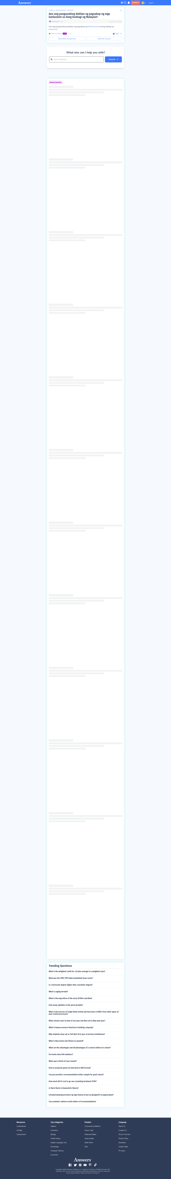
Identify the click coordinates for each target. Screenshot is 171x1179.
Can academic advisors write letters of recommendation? (72, 1101)
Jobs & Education (61, 10)
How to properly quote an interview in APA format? (70, 1068)
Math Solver (89, 1143)
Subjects (51, 10)
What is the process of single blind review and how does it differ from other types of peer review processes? (84, 1013)
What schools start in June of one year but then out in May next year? (77, 1021)
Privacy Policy (123, 1138)
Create (135, 3)
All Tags (19, 1130)
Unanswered (21, 1134)
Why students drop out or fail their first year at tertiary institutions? (77, 1034)
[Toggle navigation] (122, 2)
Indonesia (53, 29)
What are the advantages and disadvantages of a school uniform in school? (80, 1047)
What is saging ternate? (58, 991)
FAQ (86, 1147)
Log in (151, 3)
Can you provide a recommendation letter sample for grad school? (76, 1074)
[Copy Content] (116, 34)
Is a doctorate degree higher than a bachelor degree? (71, 985)
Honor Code (89, 1130)
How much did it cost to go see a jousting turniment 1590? (73, 1081)
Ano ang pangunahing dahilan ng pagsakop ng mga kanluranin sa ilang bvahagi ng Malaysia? (79, 15)
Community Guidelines (92, 1126)
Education (71, 10)
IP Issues (122, 1151)
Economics (54, 1155)
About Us (122, 1126)
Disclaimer (122, 1143)
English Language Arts (59, 1143)
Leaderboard (21, 1126)
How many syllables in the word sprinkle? (66, 1005)
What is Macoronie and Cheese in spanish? (66, 1041)
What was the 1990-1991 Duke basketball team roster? (71, 978)
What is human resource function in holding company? (71, 1027)
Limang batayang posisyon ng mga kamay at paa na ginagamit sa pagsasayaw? (81, 1095)
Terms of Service (124, 1134)
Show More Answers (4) (66, 39)
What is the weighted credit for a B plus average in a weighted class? (77, 971)
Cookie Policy (123, 1147)
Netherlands (93, 26)
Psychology (55, 1147)
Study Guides (89, 1138)
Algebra (53, 1126)
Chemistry (54, 1130)
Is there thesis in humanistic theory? (64, 1088)
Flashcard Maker (90, 1134)
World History (55, 1138)
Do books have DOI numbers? (61, 1054)
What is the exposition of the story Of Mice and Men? (70, 998)
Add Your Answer (104, 39)
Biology (53, 1134)
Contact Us (123, 1130)
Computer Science (57, 1151)
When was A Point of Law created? (63, 1061)
